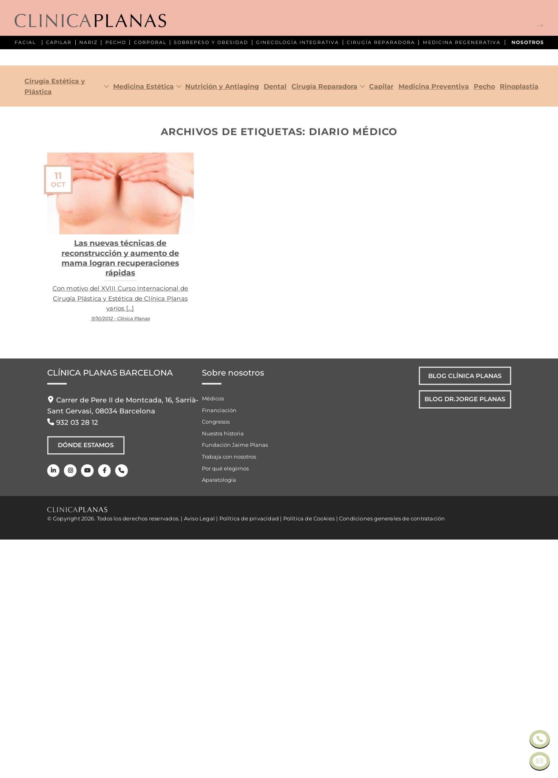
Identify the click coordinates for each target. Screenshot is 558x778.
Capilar (381, 325)
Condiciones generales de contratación (392, 757)
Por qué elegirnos (225, 707)
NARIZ (88, 42)
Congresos (216, 660)
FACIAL (25, 42)
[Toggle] (104, 325)
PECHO (115, 42)
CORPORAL (150, 42)
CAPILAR (59, 42)
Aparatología (219, 718)
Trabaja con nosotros (229, 695)
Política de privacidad (249, 757)
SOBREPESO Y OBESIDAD (211, 42)
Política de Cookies (309, 757)
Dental (275, 325)
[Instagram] (69, 711)
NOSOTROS (528, 42)
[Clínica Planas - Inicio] (90, 21)
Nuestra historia (223, 672)
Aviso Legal (199, 757)
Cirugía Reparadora (324, 325)
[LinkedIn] (53, 711)
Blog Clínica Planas (461, 616)
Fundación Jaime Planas (235, 683)
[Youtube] (86, 711)
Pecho (484, 325)
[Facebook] (102, 711)
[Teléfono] (119, 711)
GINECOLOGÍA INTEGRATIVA (297, 42)
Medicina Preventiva (433, 325)
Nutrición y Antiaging (222, 325)
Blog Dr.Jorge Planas (461, 641)
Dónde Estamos (86, 685)
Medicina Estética (143, 325)
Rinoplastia (519, 325)
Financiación (219, 648)
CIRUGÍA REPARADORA (381, 42)
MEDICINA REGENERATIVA (462, 42)
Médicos (213, 637)
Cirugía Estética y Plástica (54, 324)
